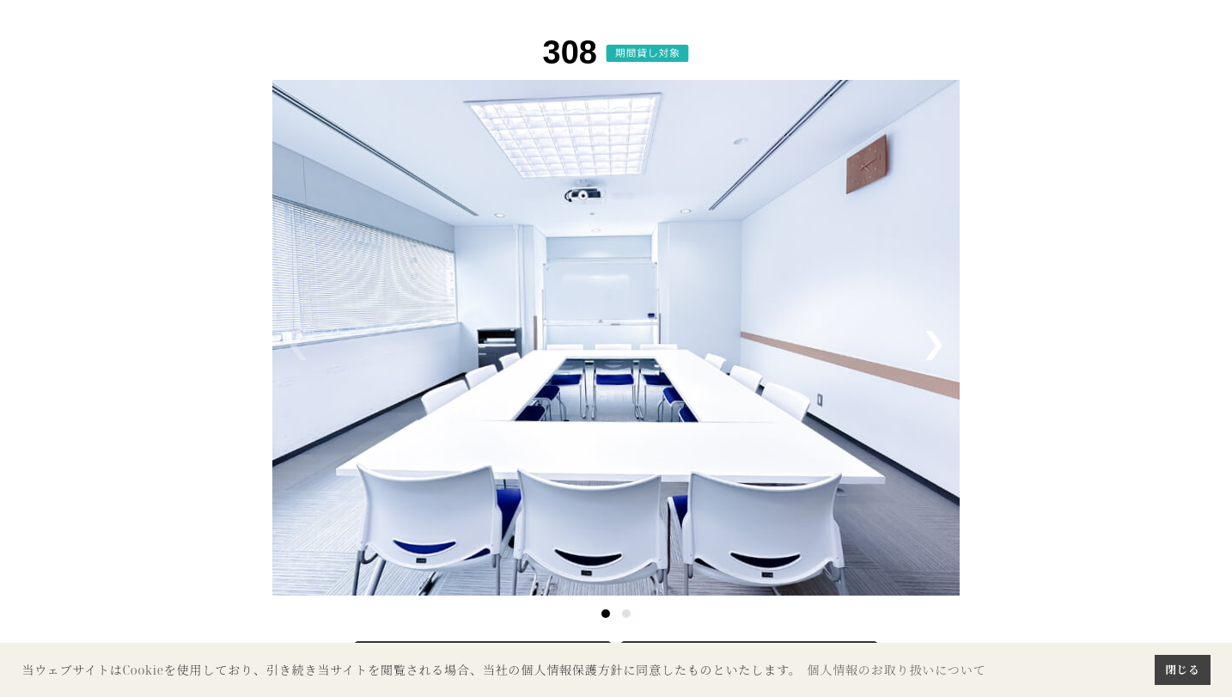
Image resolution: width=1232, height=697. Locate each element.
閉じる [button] (1182, 669)
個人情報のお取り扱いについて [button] (896, 670)
